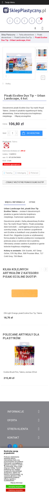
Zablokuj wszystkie (15, 490)
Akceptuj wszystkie (15, 486)
